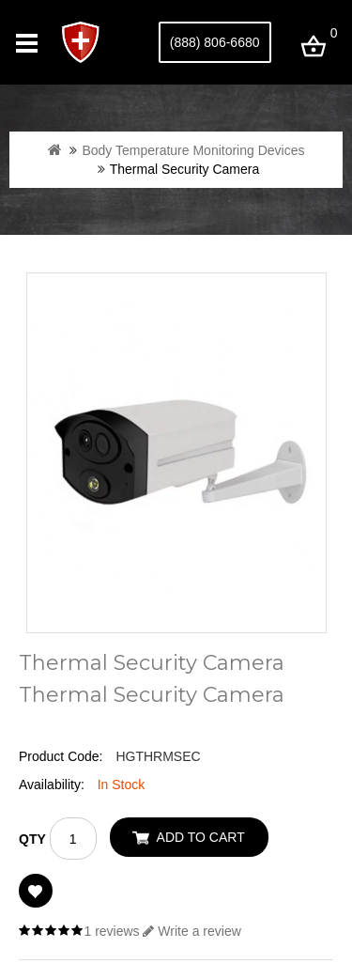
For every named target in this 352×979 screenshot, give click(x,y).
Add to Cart (201, 837)
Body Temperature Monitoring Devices (193, 150)
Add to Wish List (36, 891)
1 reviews (111, 931)
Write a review (191, 931)
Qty (32, 839)
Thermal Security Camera (185, 169)
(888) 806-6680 (215, 42)
